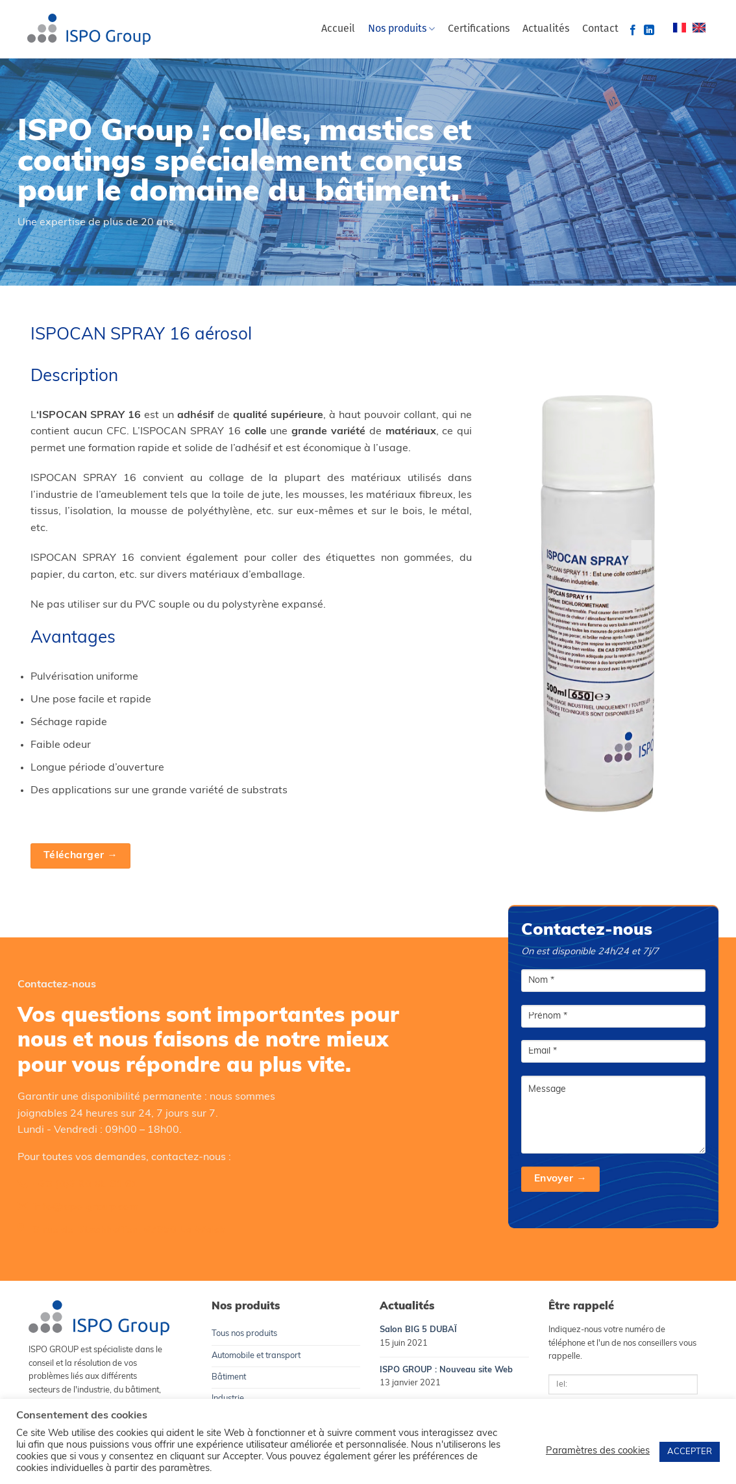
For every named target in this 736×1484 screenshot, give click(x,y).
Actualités (545, 29)
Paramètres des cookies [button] (598, 1451)
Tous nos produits (244, 1333)
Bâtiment (229, 1377)
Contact (600, 29)
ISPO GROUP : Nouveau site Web (446, 1370)
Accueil (338, 29)
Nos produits (401, 29)
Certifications (478, 29)
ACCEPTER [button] (689, 1452)
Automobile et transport (256, 1356)
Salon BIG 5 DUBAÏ (418, 1330)
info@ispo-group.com (85, 1207)
